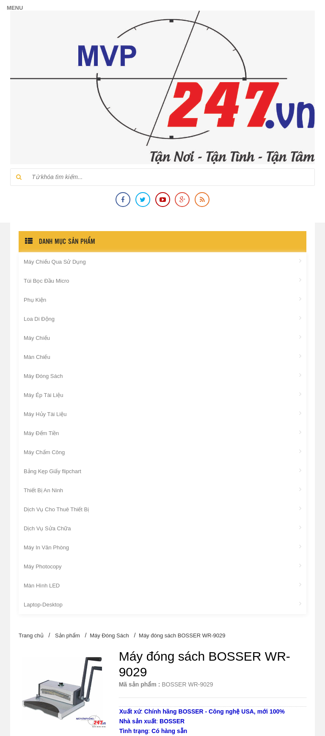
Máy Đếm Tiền (162, 432)
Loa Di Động (162, 318)
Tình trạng (134, 731)
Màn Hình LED (162, 585)
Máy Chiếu (162, 337)
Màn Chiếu (162, 356)
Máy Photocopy (162, 566)
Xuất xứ (130, 711)
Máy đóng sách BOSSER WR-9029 (182, 635)
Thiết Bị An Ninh (162, 489)
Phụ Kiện (162, 299)
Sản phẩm (67, 635)
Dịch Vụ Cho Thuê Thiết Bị (162, 509)
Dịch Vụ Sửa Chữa (162, 528)
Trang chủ (31, 635)
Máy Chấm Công (162, 451)
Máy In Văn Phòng (162, 547)
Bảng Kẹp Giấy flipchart (162, 470)
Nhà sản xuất (138, 721)
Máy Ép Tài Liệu (162, 394)
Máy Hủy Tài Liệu (162, 413)
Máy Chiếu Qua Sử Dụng (162, 261)
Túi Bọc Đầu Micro (162, 280)
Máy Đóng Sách (162, 375)
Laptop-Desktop (162, 604)
